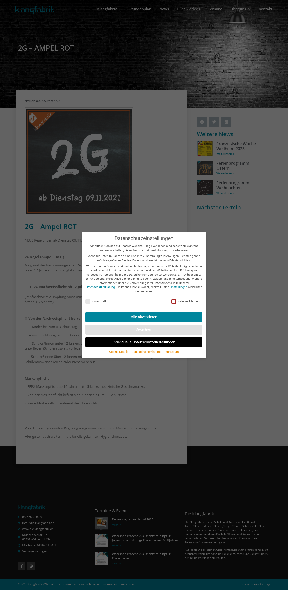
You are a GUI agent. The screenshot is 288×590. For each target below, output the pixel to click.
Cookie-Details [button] (119, 351)
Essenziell (96, 301)
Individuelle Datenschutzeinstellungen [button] (144, 342)
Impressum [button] (171, 351)
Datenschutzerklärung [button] (146, 351)
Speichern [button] (144, 329)
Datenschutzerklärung (100, 287)
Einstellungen (178, 287)
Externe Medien (185, 301)
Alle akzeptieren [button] (144, 317)
